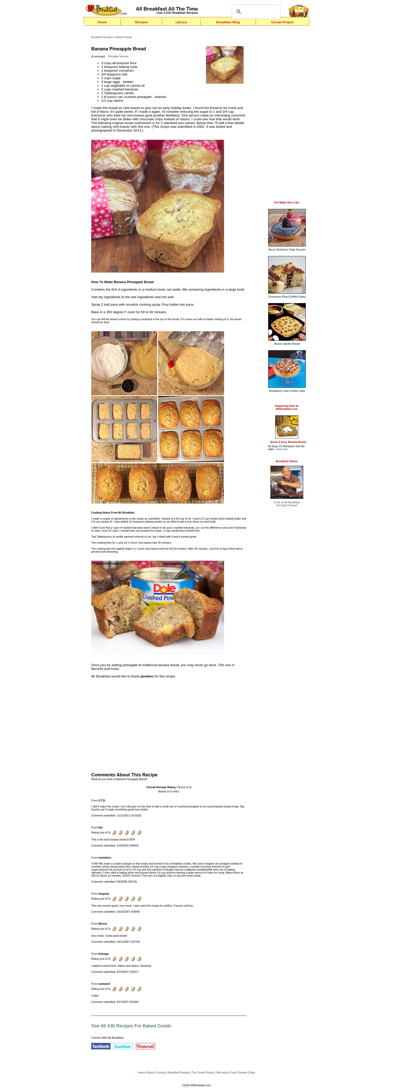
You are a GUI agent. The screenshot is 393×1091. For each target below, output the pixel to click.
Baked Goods (124, 37)
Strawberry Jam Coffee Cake (287, 389)
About (150, 1072)
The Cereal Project (202, 1072)
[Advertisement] (169, 724)
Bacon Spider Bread (287, 342)
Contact (161, 1072)
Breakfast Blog (228, 22)
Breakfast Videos (287, 461)
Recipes (141, 22)
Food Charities (238, 1072)
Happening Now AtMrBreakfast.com (287, 407)
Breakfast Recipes (102, 37)
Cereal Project (282, 22)
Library (181, 22)
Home (102, 22)
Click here (281, 449)
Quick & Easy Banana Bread (288, 441)
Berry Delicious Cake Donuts (287, 248)
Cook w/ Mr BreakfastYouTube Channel (287, 504)
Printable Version (118, 56)
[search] (255, 12)
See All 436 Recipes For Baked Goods (131, 1025)
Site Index (222, 1072)
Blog (252, 1072)
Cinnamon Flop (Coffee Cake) (287, 295)
